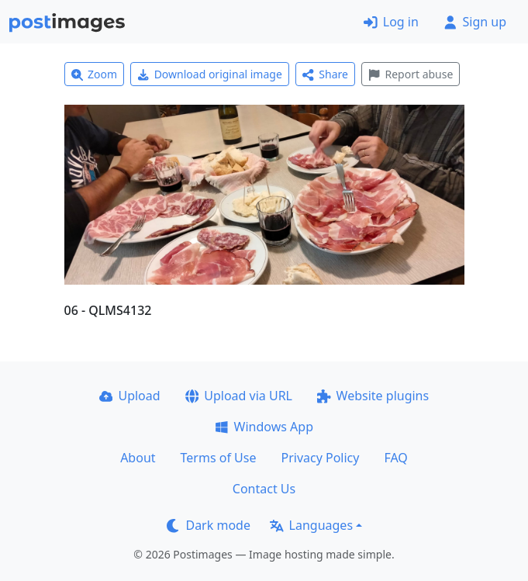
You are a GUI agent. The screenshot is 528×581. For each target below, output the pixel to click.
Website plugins (373, 395)
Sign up (474, 21)
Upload (129, 395)
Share (325, 74)
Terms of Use (219, 457)
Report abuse (410, 74)
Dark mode (208, 525)
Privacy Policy (320, 457)
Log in (391, 21)
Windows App (264, 426)
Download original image (209, 74)
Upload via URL (238, 395)
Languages (311, 525)
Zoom (94, 74)
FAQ (395, 457)
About (137, 457)
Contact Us (264, 488)
